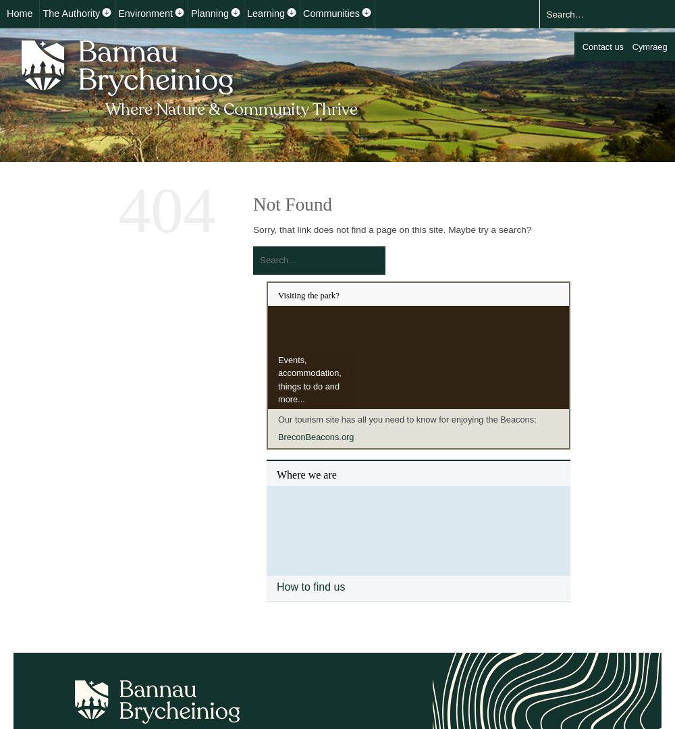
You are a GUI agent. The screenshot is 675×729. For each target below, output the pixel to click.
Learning (266, 13)
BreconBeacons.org (316, 437)
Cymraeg (650, 47)
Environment (145, 13)
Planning (210, 13)
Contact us (603, 47)
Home (19, 13)
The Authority (71, 13)
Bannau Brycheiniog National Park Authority (191, 76)
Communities (331, 13)
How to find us (311, 587)
